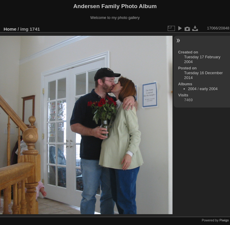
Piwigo (224, 220)
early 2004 (209, 89)
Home (10, 29)
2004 (192, 89)
